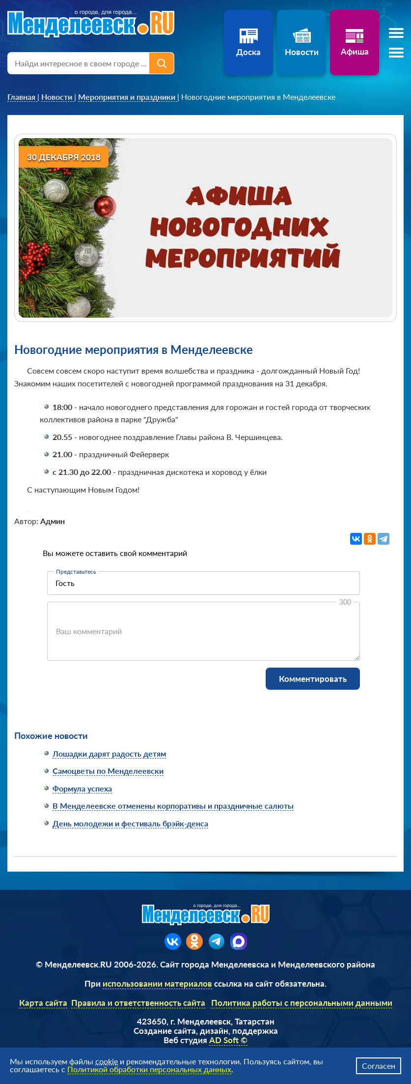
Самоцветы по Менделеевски (108, 770)
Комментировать (313, 679)
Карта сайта (43, 1002)
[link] (22, 97)
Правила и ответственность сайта (138, 1002)
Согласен (378, 1065)
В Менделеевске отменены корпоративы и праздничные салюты (173, 805)
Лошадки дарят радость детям (109, 753)
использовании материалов (157, 983)
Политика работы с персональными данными (301, 1002)
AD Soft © (228, 1040)
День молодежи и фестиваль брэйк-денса (130, 823)
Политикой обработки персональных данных (149, 1069)
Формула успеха (82, 788)
